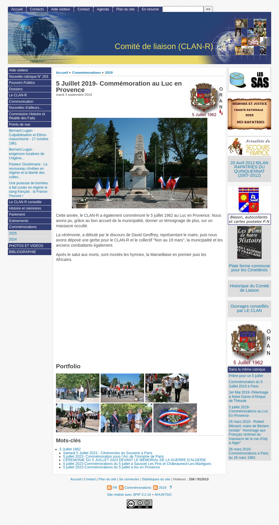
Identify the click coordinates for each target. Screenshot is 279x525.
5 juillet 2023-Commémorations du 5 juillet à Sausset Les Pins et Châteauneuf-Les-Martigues (137, 464)
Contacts (37, 9)
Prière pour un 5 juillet (246, 376)
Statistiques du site (156, 479)
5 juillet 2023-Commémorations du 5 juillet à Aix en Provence (111, 467)
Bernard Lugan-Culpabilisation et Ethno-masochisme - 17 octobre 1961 (28, 137)
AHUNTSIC (163, 494)
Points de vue (19, 124)
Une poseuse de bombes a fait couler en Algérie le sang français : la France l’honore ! (28, 189)
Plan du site (125, 9)
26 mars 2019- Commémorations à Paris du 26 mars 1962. (248, 453)
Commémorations (86, 72)
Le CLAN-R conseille (25, 202)
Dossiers (16, 89)
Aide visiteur (60, 9)
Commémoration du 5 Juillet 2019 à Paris (245, 384)
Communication (21, 102)
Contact (83, 9)
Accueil (62, 72)
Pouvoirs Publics (22, 83)
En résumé (150, 9)
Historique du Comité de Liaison (249, 288)
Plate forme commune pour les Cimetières (249, 268)
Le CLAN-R (18, 95)
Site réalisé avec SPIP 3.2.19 (129, 494)
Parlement (17, 214)
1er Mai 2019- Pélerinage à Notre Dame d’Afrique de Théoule (248, 396)
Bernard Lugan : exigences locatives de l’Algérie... (26, 153)
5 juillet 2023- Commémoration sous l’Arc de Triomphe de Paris (113, 456)
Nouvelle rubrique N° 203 (28, 77)
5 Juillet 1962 (70, 449)
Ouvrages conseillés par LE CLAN (250, 308)
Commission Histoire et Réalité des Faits (27, 116)
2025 (13, 233)
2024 (13, 239)
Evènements (18, 221)
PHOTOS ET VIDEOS (26, 246)
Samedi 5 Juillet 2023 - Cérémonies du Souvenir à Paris (107, 453)
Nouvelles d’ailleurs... (25, 108)
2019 (109, 72)
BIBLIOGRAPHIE (22, 252)
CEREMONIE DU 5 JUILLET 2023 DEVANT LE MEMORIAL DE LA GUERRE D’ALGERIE (134, 460)
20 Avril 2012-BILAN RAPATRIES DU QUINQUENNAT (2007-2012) (249, 169)
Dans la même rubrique (247, 369)
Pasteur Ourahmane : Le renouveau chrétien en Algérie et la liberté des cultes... (28, 170)
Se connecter (129, 479)
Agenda (103, 9)
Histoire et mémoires (25, 208)
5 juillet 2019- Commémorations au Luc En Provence (248, 411)
